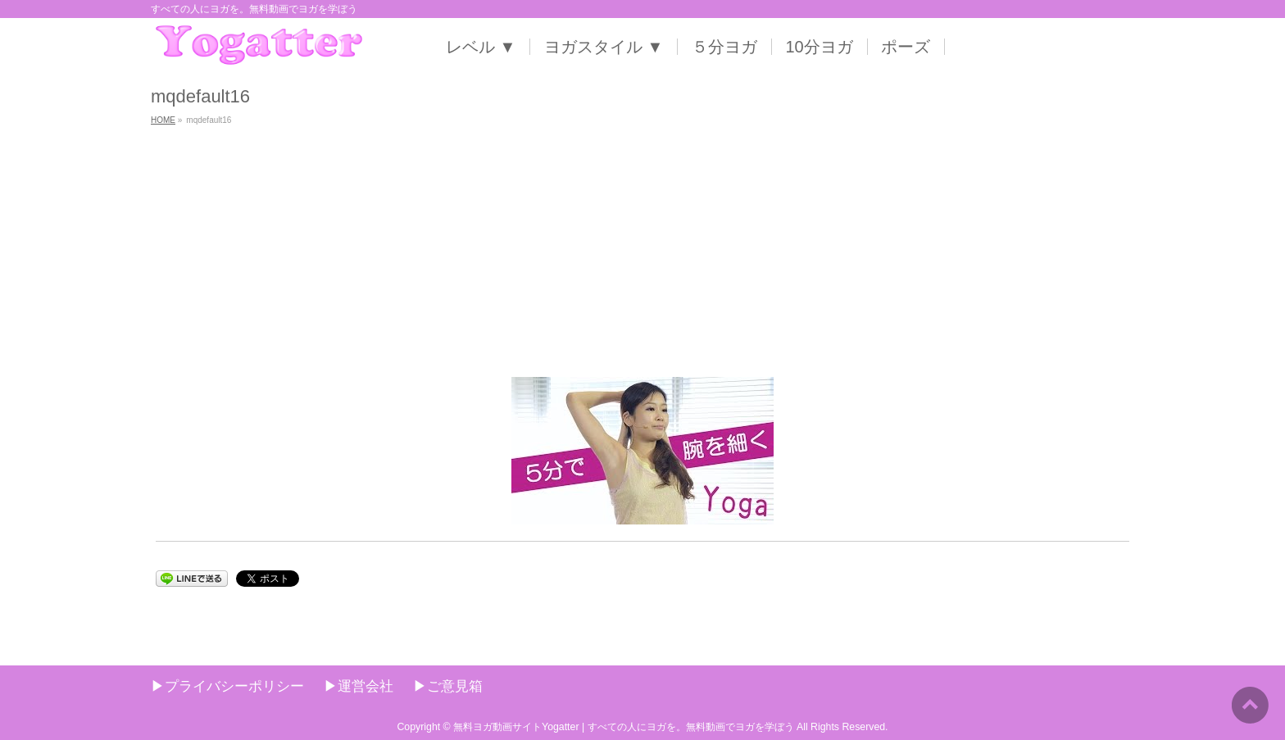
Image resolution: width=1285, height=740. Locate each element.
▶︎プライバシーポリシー (227, 686)
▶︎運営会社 (358, 686)
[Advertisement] (642, 254)
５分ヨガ (724, 47)
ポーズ (905, 47)
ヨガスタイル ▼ (603, 47)
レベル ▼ (480, 47)
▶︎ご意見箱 (448, 686)
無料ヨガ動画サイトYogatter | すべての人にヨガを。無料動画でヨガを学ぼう (623, 727)
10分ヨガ (819, 47)
